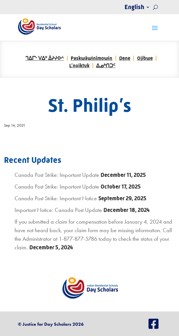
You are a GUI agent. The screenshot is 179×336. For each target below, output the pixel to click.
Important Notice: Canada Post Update (58, 210)
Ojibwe (145, 58)
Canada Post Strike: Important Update (57, 175)
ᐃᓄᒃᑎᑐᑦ (105, 65)
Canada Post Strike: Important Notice (56, 198)
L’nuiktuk (79, 65)
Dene (124, 58)
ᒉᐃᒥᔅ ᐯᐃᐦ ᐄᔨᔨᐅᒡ (44, 58)
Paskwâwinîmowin (91, 58)
